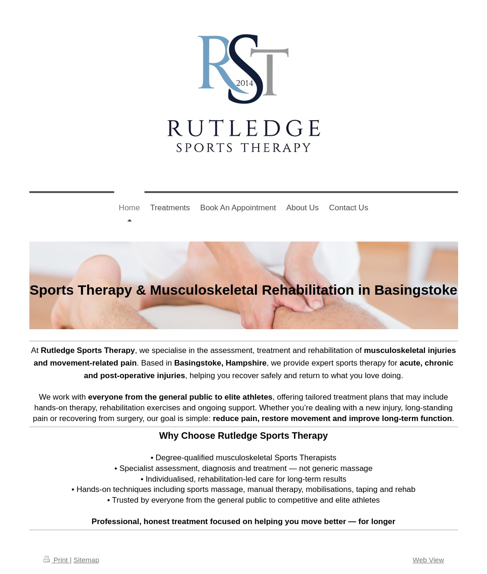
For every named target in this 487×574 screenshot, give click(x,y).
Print (56, 560)
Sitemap (86, 560)
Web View (428, 560)
